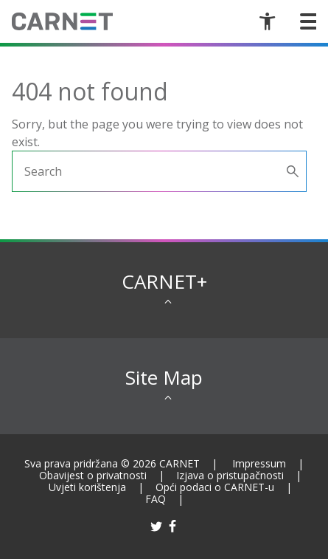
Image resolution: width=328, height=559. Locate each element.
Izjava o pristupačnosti (230, 475)
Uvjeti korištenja (87, 487)
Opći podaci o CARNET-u (215, 487)
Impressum (259, 463)
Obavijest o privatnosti (93, 475)
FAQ (155, 499)
